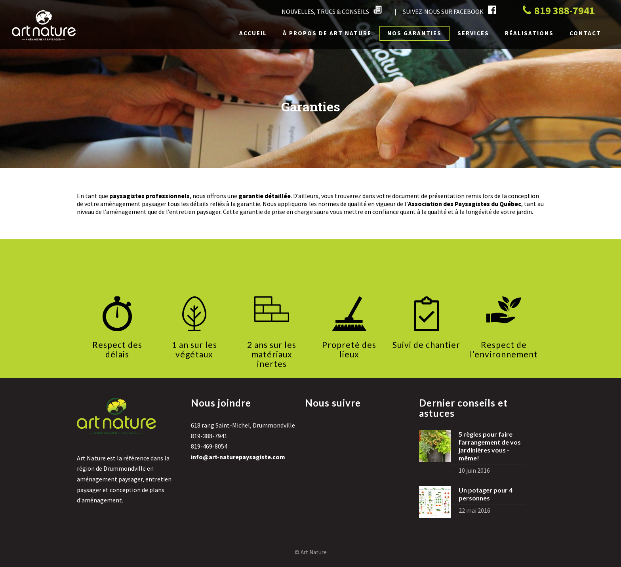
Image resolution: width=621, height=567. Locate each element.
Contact (585, 33)
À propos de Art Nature (327, 33)
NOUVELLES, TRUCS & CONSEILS (332, 10)
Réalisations (529, 33)
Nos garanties (414, 33)
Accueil (253, 33)
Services (473, 33)
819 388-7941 (559, 10)
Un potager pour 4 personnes (485, 494)
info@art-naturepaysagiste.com (238, 457)
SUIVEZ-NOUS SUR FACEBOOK (449, 10)
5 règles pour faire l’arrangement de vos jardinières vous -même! (490, 446)
